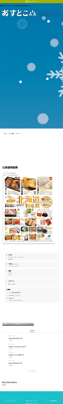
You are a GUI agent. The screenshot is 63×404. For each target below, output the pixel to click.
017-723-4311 (17, 295)
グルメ (12, 284)
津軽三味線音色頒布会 (15, 338)
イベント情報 (11, 133)
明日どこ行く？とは (31, 401)
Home (5, 133)
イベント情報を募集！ (52, 401)
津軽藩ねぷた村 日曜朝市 (15, 355)
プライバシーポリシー (11, 401)
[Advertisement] (31, 116)
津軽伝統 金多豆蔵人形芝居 (16, 346)
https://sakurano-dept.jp (16, 300)
